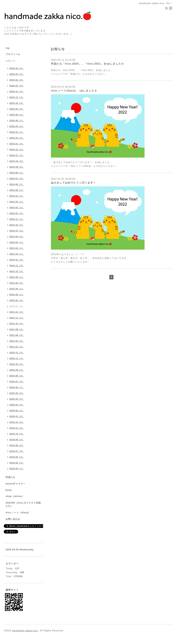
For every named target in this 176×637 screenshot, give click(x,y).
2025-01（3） (16, 144)
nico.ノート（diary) (17, 512)
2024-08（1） (16, 173)
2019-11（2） (16, 428)
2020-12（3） (16, 352)
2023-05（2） (16, 236)
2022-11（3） (16, 265)
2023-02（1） (16, 254)
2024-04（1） (16, 196)
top (8, 48)
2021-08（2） (16, 329)
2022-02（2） (16, 300)
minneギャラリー (15, 483)
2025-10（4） (16, 103)
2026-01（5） (16, 86)
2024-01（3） (16, 213)
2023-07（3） (16, 231)
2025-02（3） (16, 138)
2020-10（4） (16, 364)
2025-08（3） (16, 115)
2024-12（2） (16, 149)
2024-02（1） (16, 207)
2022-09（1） (16, 277)
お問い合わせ (13, 519)
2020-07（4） (16, 381)
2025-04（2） (16, 126)
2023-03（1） (16, 248)
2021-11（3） (16, 318)
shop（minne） (15, 496)
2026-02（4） (16, 80)
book (9, 490)
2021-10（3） (16, 323)
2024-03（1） (16, 202)
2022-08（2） (16, 283)
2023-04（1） (16, 242)
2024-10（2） (16, 161)
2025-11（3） (16, 97)
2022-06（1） (16, 289)
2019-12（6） (16, 422)
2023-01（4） (16, 260)
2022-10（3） (16, 271)
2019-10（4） (16, 434)
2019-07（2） (16, 451)
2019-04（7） (16, 468)
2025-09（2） (16, 109)
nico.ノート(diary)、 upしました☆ (74, 90)
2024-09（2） (16, 167)
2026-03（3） (16, 74)
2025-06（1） (16, 120)
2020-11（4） (16, 358)
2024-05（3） (16, 190)
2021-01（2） (16, 347)
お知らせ (10, 61)
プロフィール (13, 54)
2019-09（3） (16, 439)
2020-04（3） (16, 399)
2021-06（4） (16, 335)
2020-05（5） (16, 393)
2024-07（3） (16, 178)
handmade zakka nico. (25, 630)
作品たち (10, 477)
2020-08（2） (16, 376)
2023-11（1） (16, 219)
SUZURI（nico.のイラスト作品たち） (23, 504)
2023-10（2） (16, 225)
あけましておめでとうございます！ (73, 182)
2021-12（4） (16, 312)
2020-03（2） (16, 405)
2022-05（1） (16, 294)
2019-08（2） (16, 445)
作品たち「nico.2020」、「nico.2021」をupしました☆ (87, 63)
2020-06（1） (16, 387)
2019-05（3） (16, 463)
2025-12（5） (16, 91)
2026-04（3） (16, 68)
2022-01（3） (16, 306)
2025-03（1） (16, 132)
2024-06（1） (16, 184)
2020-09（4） (16, 370)
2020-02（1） (16, 410)
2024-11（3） (16, 155)
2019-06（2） (16, 457)
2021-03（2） (16, 341)
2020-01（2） (16, 416)
